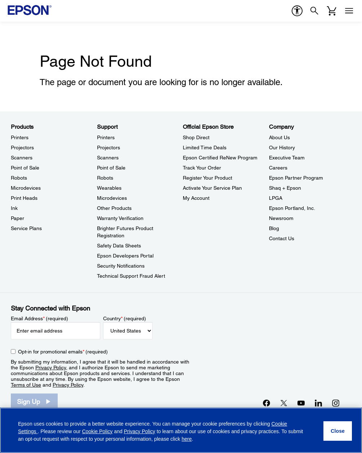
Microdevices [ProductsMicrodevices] (26, 188)
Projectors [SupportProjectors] (108, 147)
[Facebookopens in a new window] (266, 402)
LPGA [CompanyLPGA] (275, 198)
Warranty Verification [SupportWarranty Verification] (120, 218)
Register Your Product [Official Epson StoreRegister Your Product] (207, 178)
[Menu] (349, 11)
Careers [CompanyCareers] (278, 168)
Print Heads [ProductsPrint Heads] (24, 198)
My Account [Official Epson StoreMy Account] (196, 198)
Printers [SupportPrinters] (106, 137)
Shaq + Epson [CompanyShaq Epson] (285, 188)
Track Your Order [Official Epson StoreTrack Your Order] (202, 168)
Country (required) (124, 318)
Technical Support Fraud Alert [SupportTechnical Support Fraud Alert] (131, 276)
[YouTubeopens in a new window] (301, 402)
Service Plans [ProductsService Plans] (26, 228)
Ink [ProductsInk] (14, 208)
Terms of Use (26, 385)
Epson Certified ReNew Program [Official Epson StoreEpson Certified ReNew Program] (220, 157)
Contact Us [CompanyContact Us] (281, 238)
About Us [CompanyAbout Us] (279, 137)
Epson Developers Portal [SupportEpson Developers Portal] (125, 256)
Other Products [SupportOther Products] (114, 208)
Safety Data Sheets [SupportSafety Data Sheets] (119, 246)
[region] (181, 430)
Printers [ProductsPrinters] (19, 137)
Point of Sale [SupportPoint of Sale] (111, 168)
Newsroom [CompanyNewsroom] (281, 218)
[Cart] (331, 11)
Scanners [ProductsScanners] (21, 157)
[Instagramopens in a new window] (335, 402)
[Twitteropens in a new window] (283, 402)
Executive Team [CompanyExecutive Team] (287, 157)
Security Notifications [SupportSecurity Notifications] (121, 266)
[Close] (337, 431)
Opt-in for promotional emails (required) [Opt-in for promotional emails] (63, 352)
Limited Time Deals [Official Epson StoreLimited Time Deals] (204, 147)
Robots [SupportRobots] (105, 178)
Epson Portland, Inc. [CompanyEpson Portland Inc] (292, 208)
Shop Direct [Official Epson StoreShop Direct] (196, 137)
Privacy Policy (50, 367)
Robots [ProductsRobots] (19, 178)
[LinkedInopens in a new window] (318, 402)
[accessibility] (297, 11)
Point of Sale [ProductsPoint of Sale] (25, 168)
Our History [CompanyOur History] (282, 147)
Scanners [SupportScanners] (108, 157)
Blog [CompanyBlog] (274, 228)
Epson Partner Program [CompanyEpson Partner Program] (296, 178)
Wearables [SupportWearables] (109, 188)
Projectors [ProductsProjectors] (22, 147)
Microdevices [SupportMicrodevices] (112, 198)
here (187, 439)
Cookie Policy (97, 431)
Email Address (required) (39, 318)
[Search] (314, 11)
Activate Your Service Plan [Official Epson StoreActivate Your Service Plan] (212, 188)
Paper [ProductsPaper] (17, 218)
